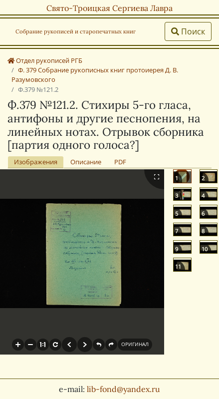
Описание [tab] (85, 161)
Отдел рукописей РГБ (44, 60)
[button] (18, 345)
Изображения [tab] (35, 161)
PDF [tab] (120, 161)
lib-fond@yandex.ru (123, 389)
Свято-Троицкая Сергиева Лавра (109, 8)
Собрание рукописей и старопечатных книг (75, 31)
